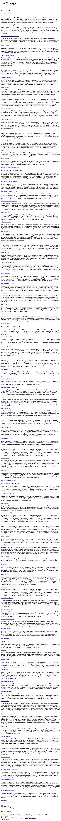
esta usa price (4, 293)
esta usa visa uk (5, 524)
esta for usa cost (5, 67)
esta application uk (5, 556)
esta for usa (3, 650)
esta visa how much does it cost (9, 191)
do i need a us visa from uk (7, 493)
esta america (4, 304)
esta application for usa (6, 396)
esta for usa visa (5, 87)
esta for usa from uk (6, 212)
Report (7, 819)
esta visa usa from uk (6, 119)
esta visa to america (6, 323)
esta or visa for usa (5, 408)
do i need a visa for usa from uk (9, 181)
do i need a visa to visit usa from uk (10, 36)
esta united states (5, 45)
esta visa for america (6, 638)
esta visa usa (4, 564)
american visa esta (5, 231)
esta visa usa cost (5, 470)
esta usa (3, 446)
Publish (6, 806)
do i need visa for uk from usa (8, 337)
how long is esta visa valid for (8, 262)
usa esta (3, 242)
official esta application (7, 314)
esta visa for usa (5, 369)
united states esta (5, 659)
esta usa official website (7, 691)
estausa (2, 150)
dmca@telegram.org (30, 818)
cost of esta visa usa (6, 77)
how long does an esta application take (10, 25)
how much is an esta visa (7, 681)
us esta (2, 713)
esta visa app (4, 7)
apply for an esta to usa (6, 609)
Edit (2, 806)
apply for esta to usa (6, 222)
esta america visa (5, 158)
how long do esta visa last (7, 55)
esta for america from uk (7, 273)
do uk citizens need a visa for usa (9, 387)
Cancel (3, 819)
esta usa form (4, 800)
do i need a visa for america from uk (10, 167)
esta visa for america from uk (8, 283)
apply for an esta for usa (7, 346)
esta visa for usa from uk (7, 598)
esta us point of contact (6, 438)
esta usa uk (3, 131)
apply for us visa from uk (7, 108)
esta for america (5, 97)
